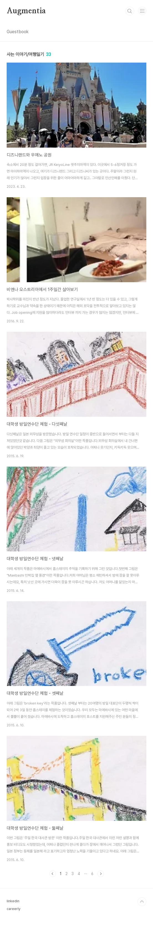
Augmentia (26, 11)
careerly (14, 909)
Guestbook (18, 31)
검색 (130, 11)
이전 (52, 873)
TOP (141, 901)
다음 (100, 873)
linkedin (13, 901)
